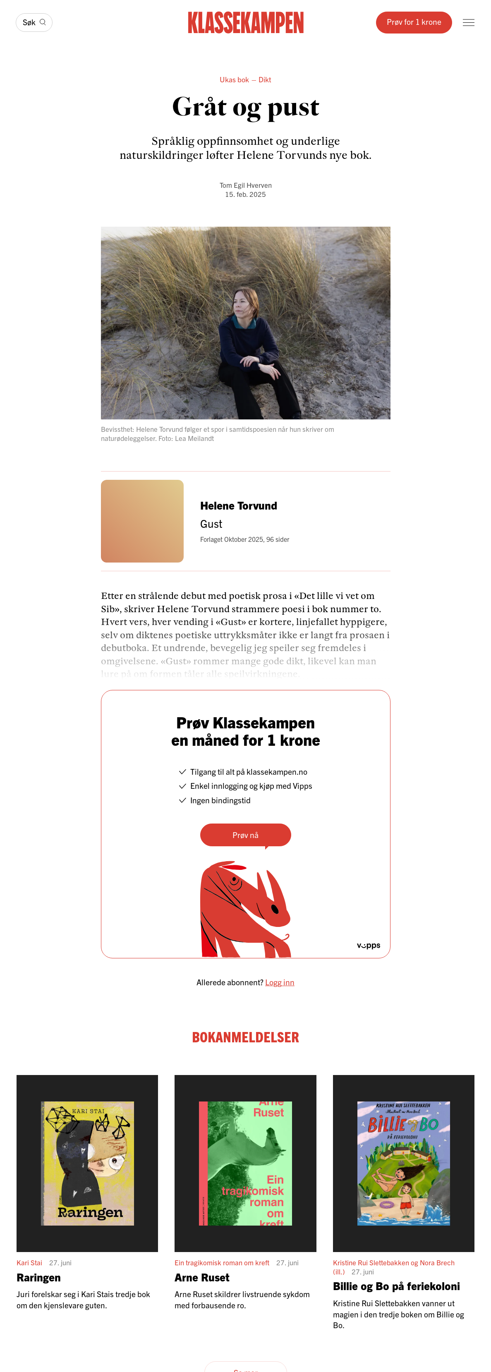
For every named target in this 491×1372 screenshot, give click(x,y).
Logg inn (280, 982)
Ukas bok (234, 79)
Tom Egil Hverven (246, 184)
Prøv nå (245, 834)
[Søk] (34, 22)
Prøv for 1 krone (414, 21)
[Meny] (468, 22)
